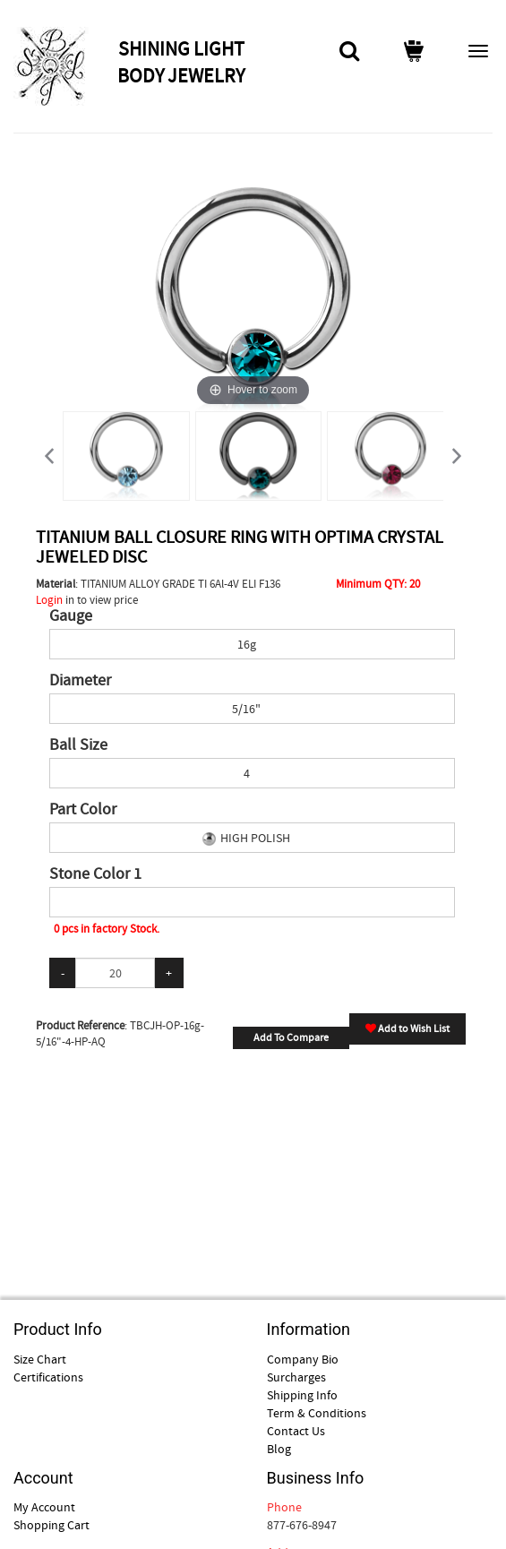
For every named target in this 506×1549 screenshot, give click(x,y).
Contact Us (296, 1431)
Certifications (48, 1377)
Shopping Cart (51, 1525)
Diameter (80, 681)
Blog (279, 1449)
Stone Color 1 (95, 874)
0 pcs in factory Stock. (106, 928)
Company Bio (303, 1359)
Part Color (82, 810)
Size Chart (39, 1359)
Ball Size (78, 745)
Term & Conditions (316, 1413)
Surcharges (296, 1377)
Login (49, 599)
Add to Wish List (407, 1028)
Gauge (70, 616)
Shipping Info (302, 1395)
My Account (44, 1507)
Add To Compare (291, 1037)
